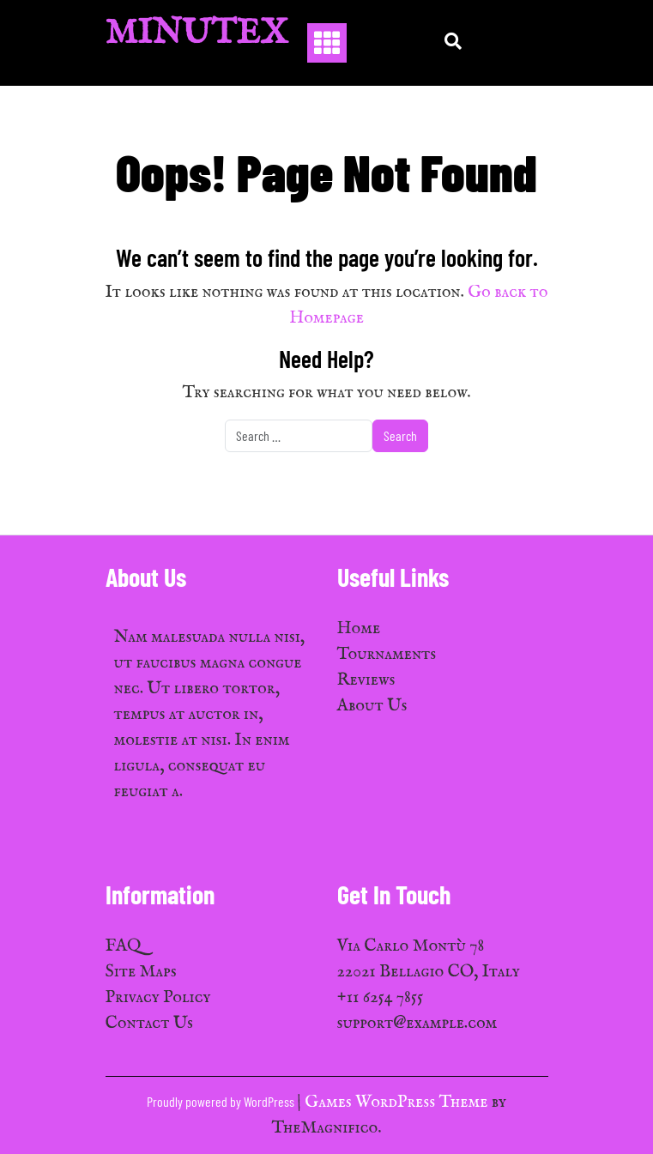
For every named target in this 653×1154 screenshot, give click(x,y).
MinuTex (197, 34)
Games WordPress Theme (398, 1102)
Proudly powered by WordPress (222, 1101)
